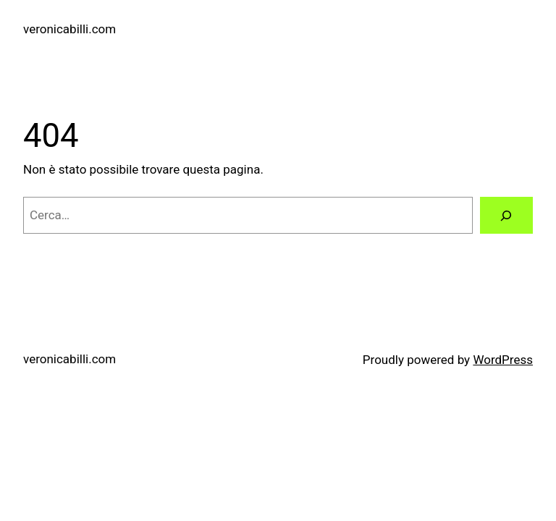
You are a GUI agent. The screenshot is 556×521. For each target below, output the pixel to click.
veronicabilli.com (69, 29)
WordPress (503, 359)
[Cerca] (506, 215)
